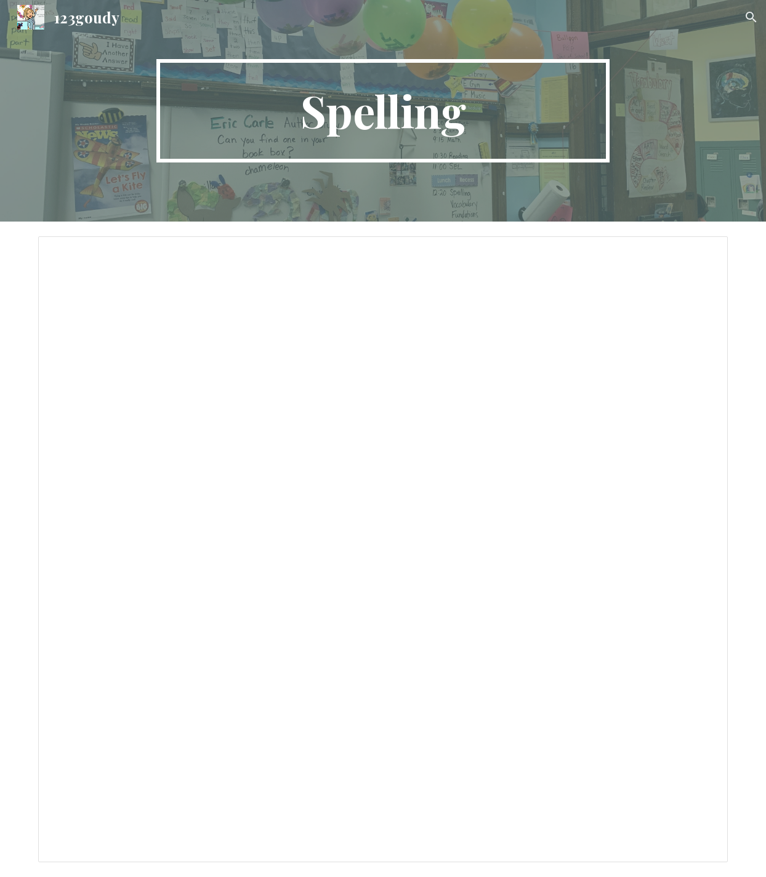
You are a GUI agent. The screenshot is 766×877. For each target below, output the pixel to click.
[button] (751, 17)
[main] (383, 110)
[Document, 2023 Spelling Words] (382, 549)
